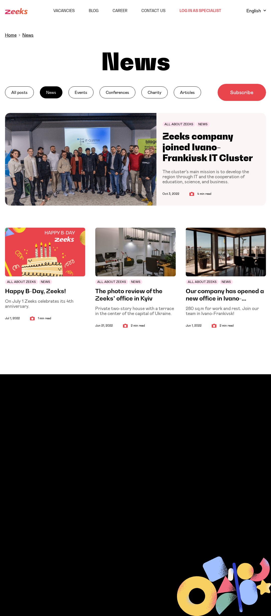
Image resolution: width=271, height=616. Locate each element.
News (51, 92)
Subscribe (241, 92)
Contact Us (153, 10)
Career (120, 10)
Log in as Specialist (200, 10)
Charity (154, 92)
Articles (187, 92)
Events (81, 92)
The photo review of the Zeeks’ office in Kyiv (128, 294)
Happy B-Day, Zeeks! (35, 291)
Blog (94, 10)
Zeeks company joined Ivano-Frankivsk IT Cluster (207, 147)
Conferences (117, 92)
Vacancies (64, 10)
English (256, 11)
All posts (19, 92)
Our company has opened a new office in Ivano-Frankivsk (225, 294)
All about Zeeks (178, 124)
